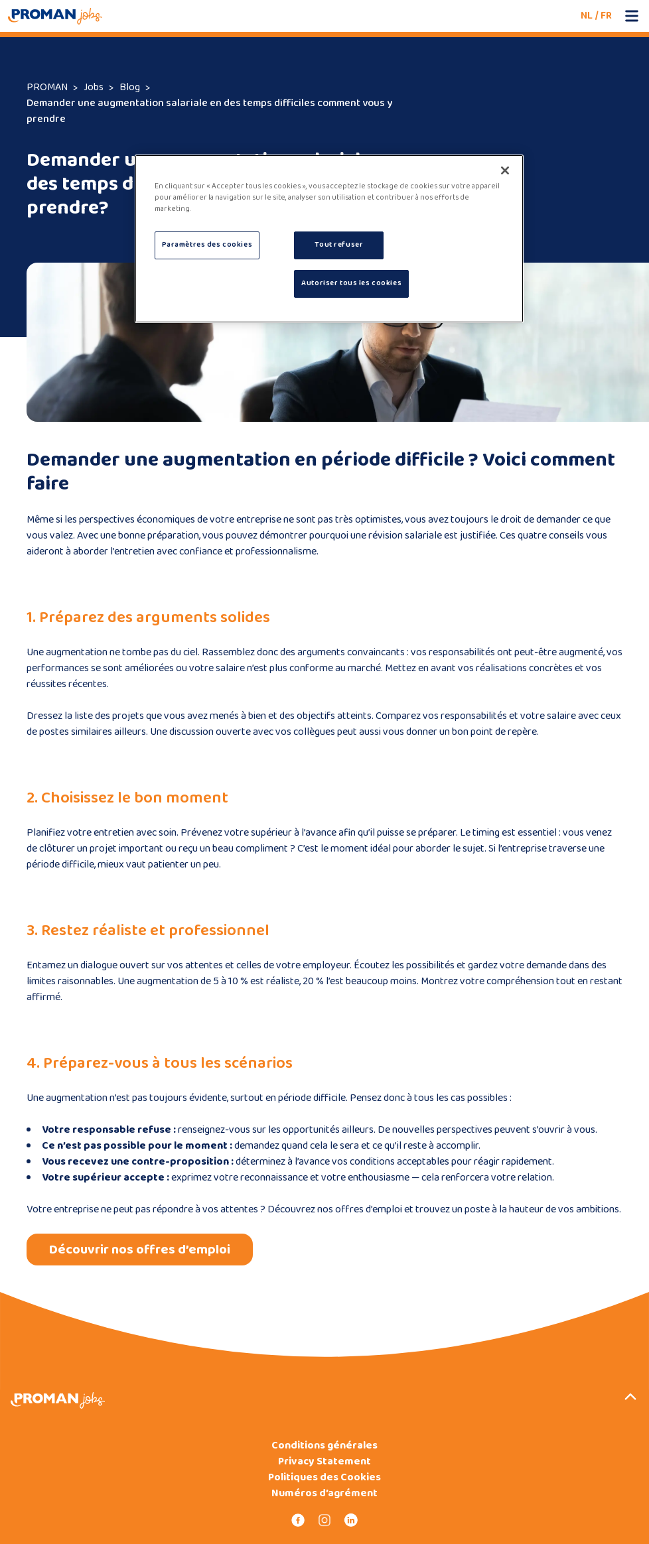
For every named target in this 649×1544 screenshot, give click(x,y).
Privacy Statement (324, 1462)
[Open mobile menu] (631, 16)
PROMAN (47, 87)
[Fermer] (505, 170)
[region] (329, 239)
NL (587, 15)
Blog (129, 87)
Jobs (94, 87)
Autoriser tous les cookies (351, 283)
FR (606, 15)
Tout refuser (339, 245)
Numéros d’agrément (324, 1494)
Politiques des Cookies (324, 1478)
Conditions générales (324, 1446)
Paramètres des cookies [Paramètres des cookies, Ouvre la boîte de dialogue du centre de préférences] (207, 245)
